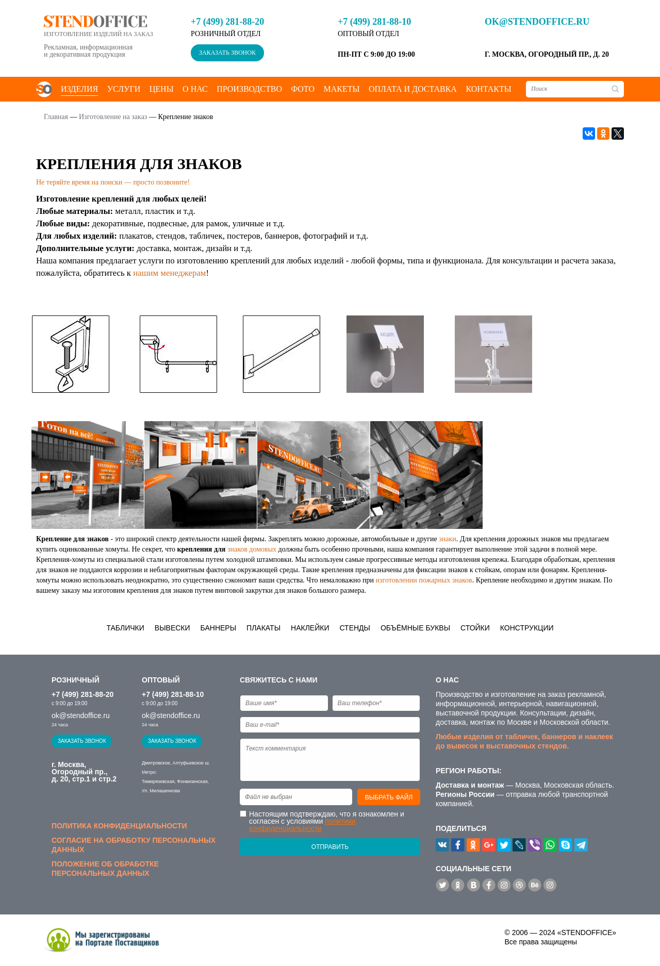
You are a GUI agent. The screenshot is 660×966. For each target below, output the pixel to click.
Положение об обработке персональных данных (105, 868)
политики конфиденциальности (302, 824)
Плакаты (263, 628)
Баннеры (219, 628)
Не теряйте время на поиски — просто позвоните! (113, 182)
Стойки (475, 628)
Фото (303, 89)
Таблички (125, 628)
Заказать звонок (227, 52)
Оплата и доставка (413, 89)
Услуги (124, 89)
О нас (195, 89)
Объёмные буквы (415, 628)
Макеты (341, 89)
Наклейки (310, 628)
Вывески (172, 628)
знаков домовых (251, 549)
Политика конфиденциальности (119, 826)
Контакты (488, 89)
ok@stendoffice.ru (537, 21)
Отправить (330, 847)
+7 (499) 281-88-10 (374, 21)
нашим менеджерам (169, 273)
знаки (447, 539)
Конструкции (527, 628)
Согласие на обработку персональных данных (134, 845)
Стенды (354, 628)
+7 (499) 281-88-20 (227, 21)
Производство (249, 89)
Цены (162, 89)
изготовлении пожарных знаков (423, 580)
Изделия (79, 89)
